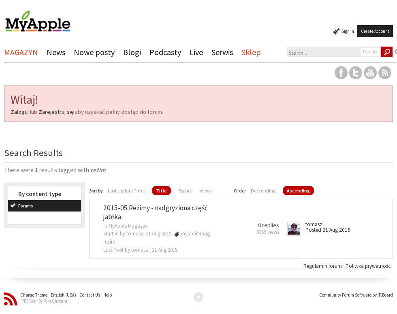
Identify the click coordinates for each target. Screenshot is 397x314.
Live (196, 52)
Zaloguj (20, 111)
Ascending (298, 191)
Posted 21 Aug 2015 (327, 229)
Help (107, 295)
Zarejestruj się (56, 111)
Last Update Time (126, 191)
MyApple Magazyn (128, 225)
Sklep (251, 52)
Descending (263, 191)
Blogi (132, 52)
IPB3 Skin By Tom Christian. (45, 301)
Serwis (222, 52)
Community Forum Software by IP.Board (356, 295)
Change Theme (33, 295)
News (56, 52)
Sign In (348, 31)
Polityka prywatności (369, 266)
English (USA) (63, 295)
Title (161, 191)
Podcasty (165, 52)
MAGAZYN (21, 52)
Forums (25, 206)
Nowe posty (94, 52)
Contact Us (89, 295)
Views (205, 191)
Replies (185, 191)
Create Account (375, 31)
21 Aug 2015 (164, 249)
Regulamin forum (323, 266)
